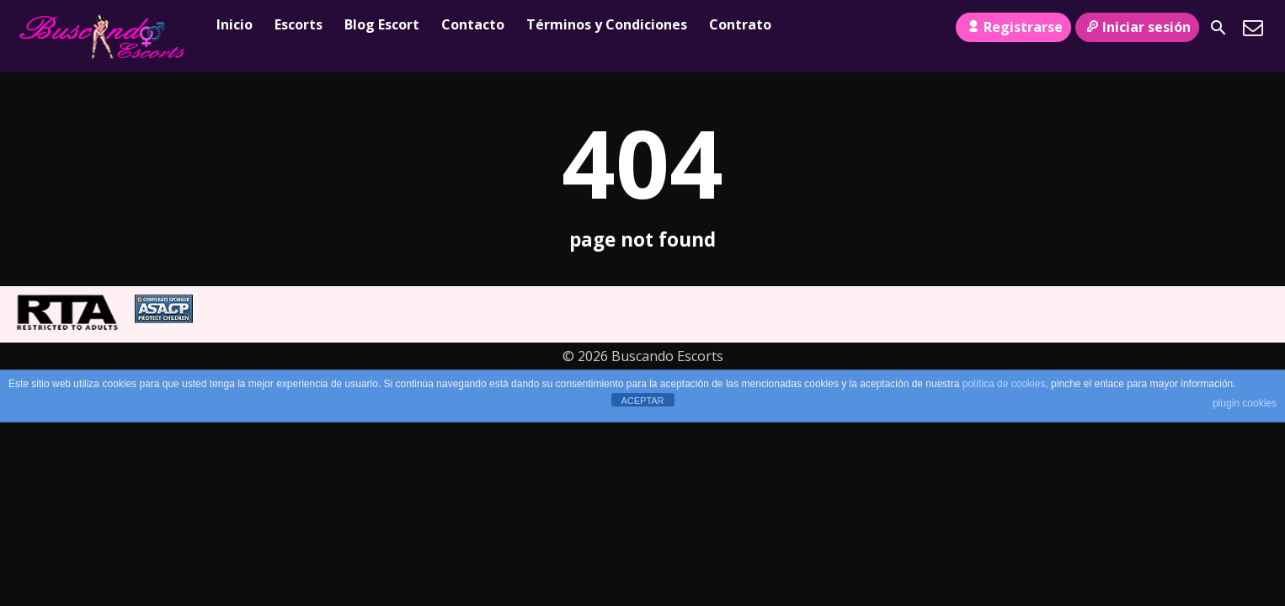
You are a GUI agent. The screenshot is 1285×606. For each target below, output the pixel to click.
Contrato (740, 24)
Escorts (299, 24)
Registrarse (1013, 27)
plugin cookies (1245, 403)
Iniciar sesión (1137, 27)
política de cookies (1004, 384)
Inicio (234, 24)
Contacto (472, 24)
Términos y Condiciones (606, 24)
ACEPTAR (642, 401)
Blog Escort (381, 24)
